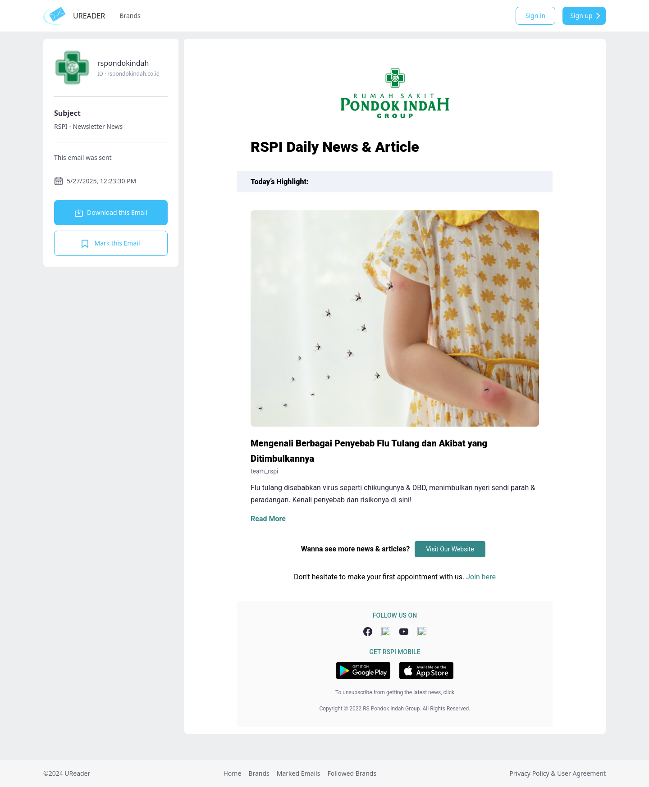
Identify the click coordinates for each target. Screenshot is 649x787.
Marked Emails (298, 773)
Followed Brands (351, 773)
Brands (129, 15)
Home (232, 773)
